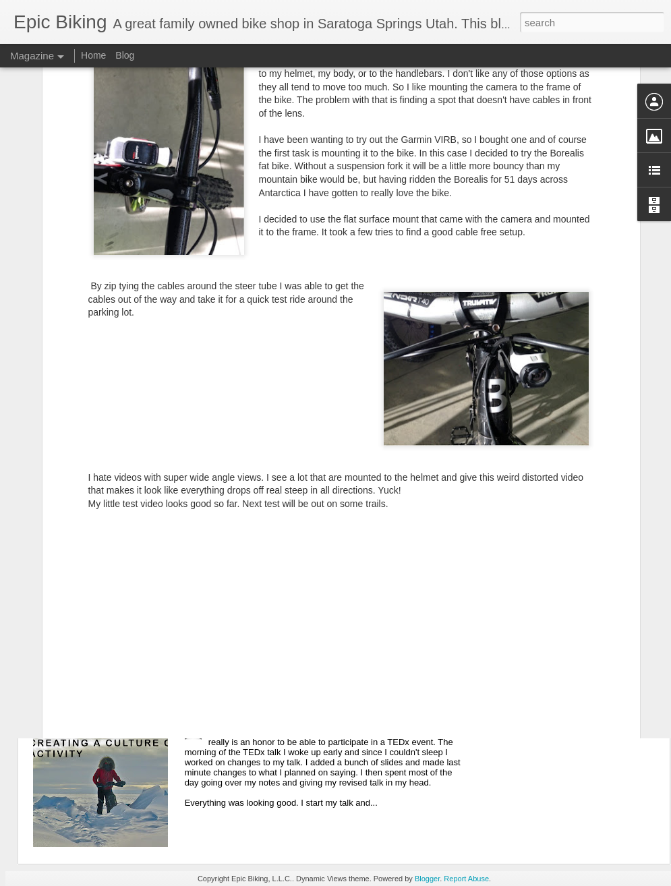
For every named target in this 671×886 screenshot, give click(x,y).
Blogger (427, 879)
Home (93, 55)
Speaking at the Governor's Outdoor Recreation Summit (190, 644)
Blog (124, 55)
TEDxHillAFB (239, 717)
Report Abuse (466, 879)
